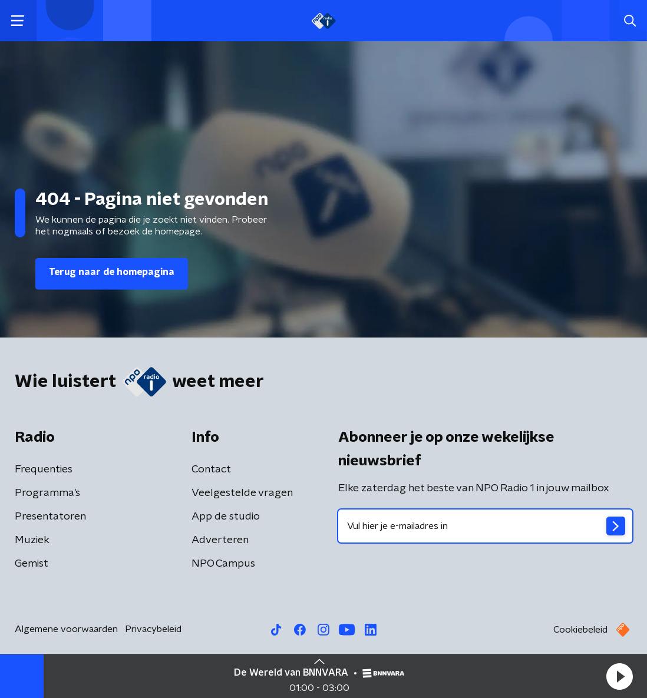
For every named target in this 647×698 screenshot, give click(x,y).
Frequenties (43, 469)
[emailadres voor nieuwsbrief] (485, 526)
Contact (211, 469)
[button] (619, 676)
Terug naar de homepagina (111, 272)
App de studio (226, 516)
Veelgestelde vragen (242, 493)
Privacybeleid (153, 629)
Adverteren (220, 540)
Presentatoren (50, 516)
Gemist (31, 563)
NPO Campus (223, 563)
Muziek (32, 540)
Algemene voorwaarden (66, 629)
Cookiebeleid (580, 629)
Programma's (47, 493)
